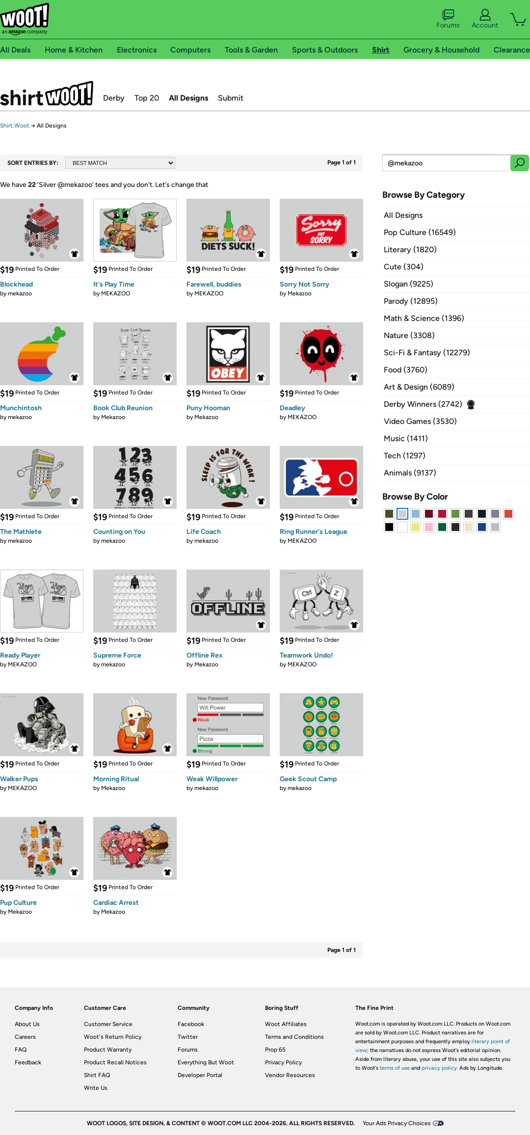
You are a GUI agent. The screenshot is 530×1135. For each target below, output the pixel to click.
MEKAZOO (115, 293)
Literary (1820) (410, 249)
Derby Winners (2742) (423, 404)
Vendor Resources (290, 1075)
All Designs (188, 98)
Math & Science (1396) (424, 318)
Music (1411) (406, 438)
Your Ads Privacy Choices (397, 1123)
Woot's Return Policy (112, 1036)
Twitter (188, 1036)
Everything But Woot (206, 1062)
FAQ (20, 1049)
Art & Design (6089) (419, 387)
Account (485, 19)
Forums (448, 19)
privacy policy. (440, 1068)
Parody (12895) (411, 301)
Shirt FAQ (97, 1075)
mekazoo (20, 293)
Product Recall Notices (115, 1062)
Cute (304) (404, 266)
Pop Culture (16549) (420, 232)
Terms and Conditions (294, 1036)
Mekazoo (300, 293)
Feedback (28, 1062)
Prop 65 (275, 1049)
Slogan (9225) (408, 284)
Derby (114, 98)
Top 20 (146, 98)
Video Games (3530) (420, 421)
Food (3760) (405, 369)
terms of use (395, 1068)
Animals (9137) (410, 472)
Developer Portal (200, 1075)
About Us (27, 1024)
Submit (230, 98)
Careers (25, 1036)
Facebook (191, 1024)
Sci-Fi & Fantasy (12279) (427, 352)
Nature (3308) (409, 335)
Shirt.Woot (46, 93)
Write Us (95, 1087)
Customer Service (108, 1024)
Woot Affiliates (286, 1024)
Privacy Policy (283, 1062)
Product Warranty (108, 1049)
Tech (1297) (404, 455)
